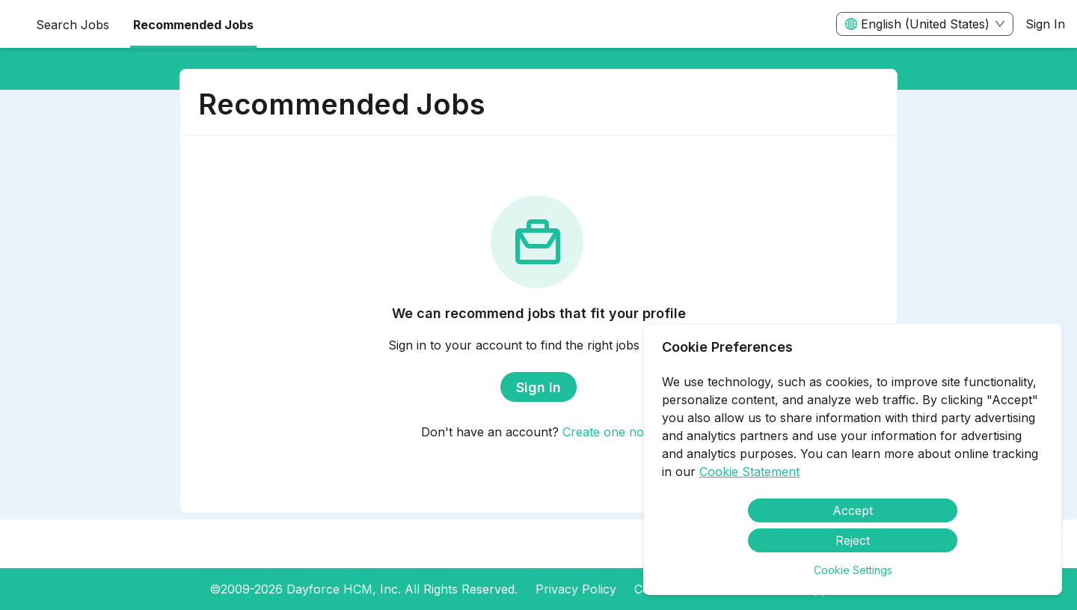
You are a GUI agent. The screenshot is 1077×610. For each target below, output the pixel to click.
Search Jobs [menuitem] (72, 24)
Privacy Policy (576, 589)
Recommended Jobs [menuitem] (193, 24)
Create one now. (609, 431)
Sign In (1045, 23)
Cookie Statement (749, 471)
